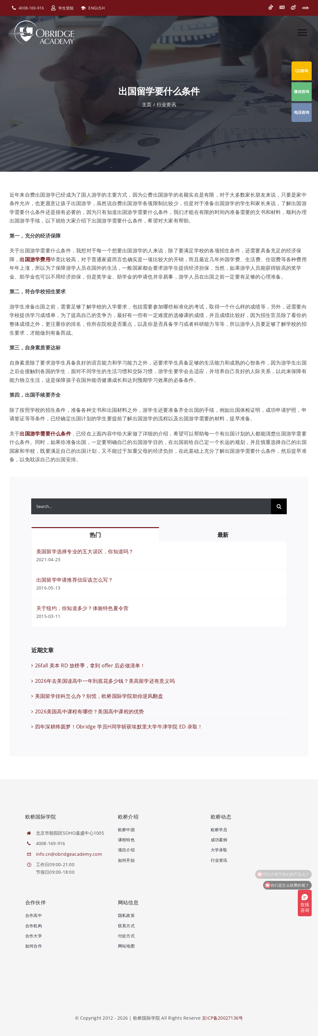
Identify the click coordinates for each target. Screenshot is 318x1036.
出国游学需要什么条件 (45, 433)
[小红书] (305, 8)
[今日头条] (282, 7)
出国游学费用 (35, 259)
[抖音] (270, 7)
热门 (95, 535)
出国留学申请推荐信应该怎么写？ (74, 579)
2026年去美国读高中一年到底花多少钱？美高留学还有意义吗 (105, 680)
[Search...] (151, 506)
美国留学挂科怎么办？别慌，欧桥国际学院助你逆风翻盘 (99, 696)
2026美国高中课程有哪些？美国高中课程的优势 (89, 711)
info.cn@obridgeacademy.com (69, 854)
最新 (222, 535)
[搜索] (279, 506)
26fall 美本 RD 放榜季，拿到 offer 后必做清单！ (90, 665)
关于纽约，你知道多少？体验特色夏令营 (82, 608)
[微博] (293, 7)
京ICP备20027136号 (222, 1018)
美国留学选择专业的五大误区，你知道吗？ (85, 551)
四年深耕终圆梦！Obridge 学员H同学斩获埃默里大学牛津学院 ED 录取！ (119, 726)
